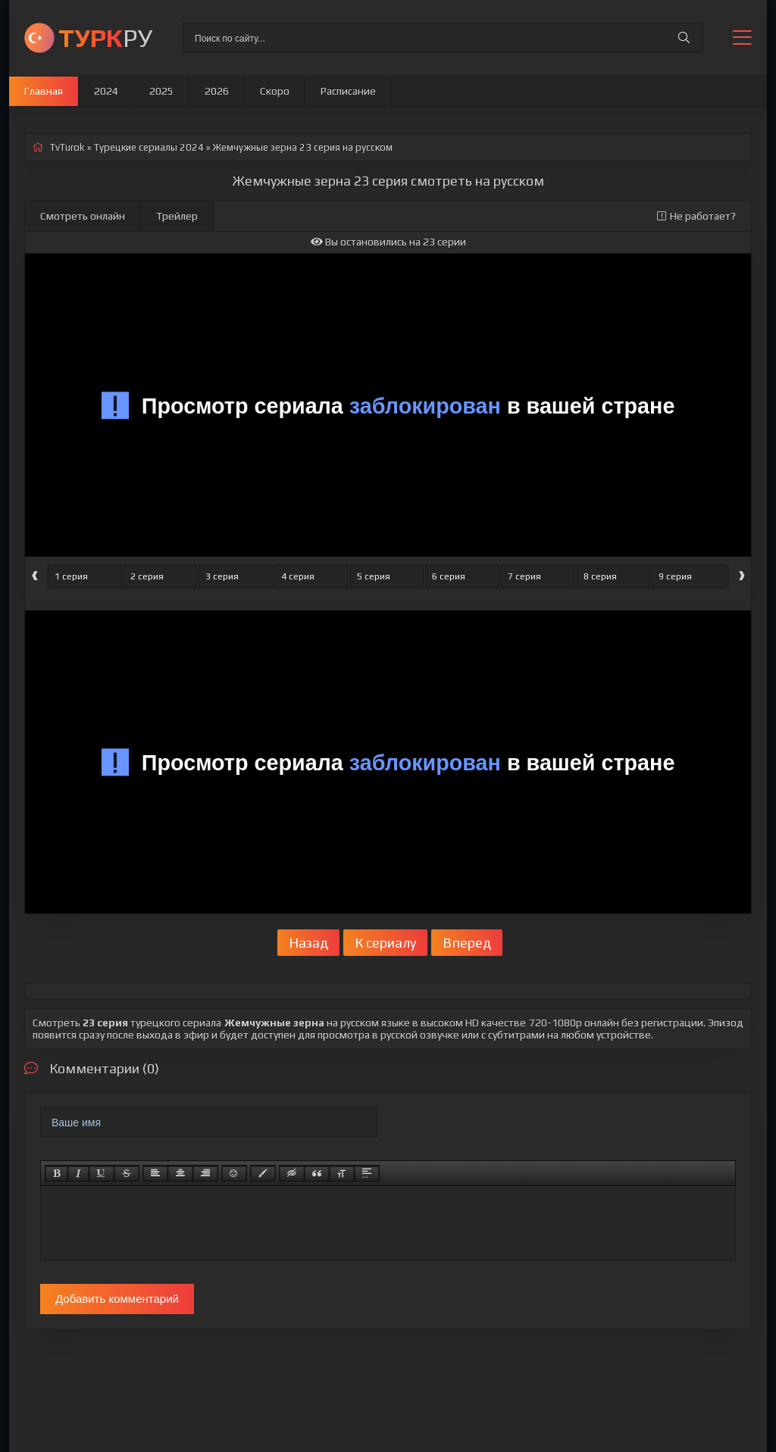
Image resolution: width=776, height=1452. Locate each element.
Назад (308, 943)
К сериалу (385, 943)
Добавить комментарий (117, 1298)
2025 (161, 91)
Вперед (467, 943)
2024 (106, 91)
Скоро (274, 91)
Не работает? (696, 216)
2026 (217, 91)
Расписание (348, 91)
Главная (43, 91)
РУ (105, 37)
